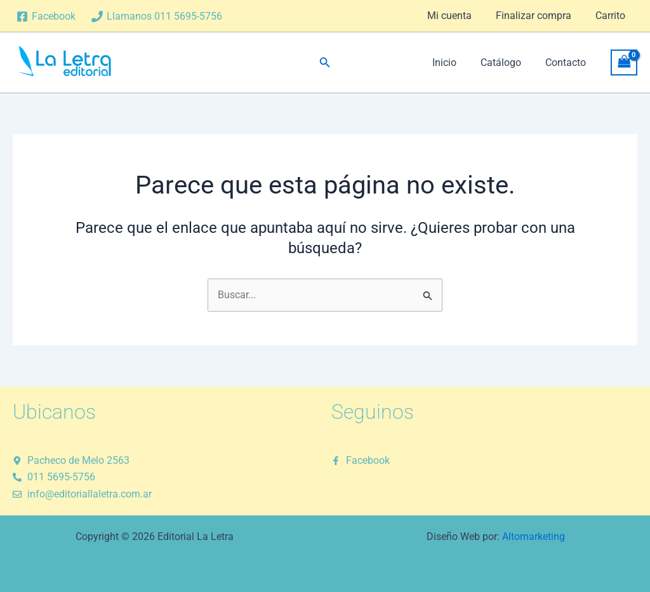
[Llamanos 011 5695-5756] (157, 16)
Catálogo (506, 62)
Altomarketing (533, 536)
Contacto (567, 62)
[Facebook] (46, 16)
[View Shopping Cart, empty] (624, 62)
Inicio (454, 62)
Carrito (612, 16)
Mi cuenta (459, 16)
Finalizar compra (539, 16)
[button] (325, 62)
